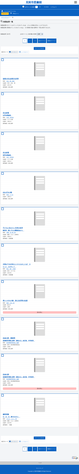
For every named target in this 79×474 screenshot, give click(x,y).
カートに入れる (39, 48)
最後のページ (52, 40)
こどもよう (53, 7)
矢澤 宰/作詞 (10, 117)
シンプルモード (24, 52)
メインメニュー (5, 17)
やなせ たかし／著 (11, 419)
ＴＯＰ (40, 462)
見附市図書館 (34, 2)
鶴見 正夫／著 (10, 303)
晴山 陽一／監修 (11, 268)
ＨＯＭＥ (46, 7)
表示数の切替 (32, 34)
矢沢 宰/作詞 (10, 157)
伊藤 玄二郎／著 (11, 232)
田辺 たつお (9, 194)
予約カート (15, 13)
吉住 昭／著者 (10, 81)
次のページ (42, 40)
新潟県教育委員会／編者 (12, 342)
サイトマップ (39, 468)
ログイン (4, 13)
